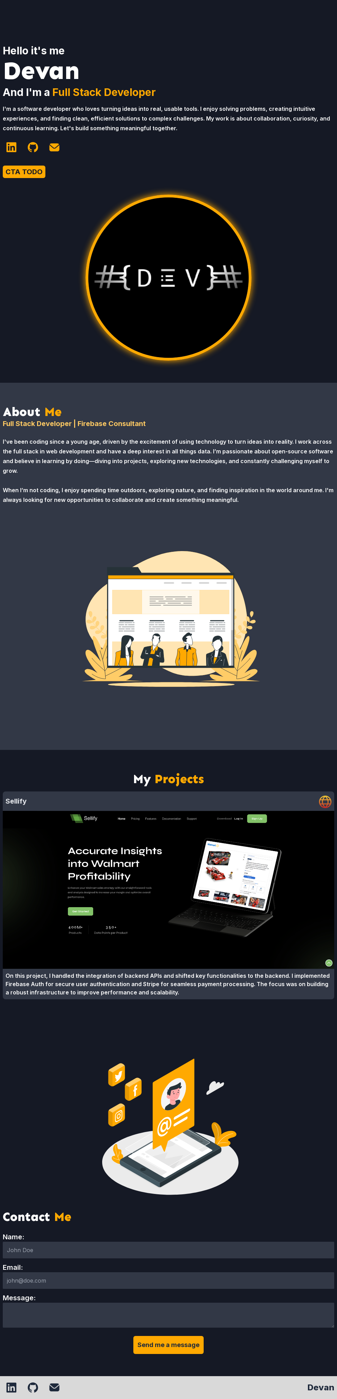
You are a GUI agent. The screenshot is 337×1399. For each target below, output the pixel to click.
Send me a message (168, 1344)
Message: (19, 1298)
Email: (13, 1267)
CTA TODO (24, 172)
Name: (13, 1237)
